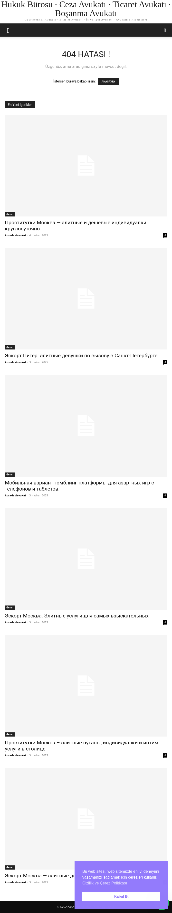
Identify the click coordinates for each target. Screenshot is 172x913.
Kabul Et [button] (121, 896)
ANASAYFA (108, 81)
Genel (9, 214)
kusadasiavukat (15, 235)
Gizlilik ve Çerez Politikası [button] (104, 883)
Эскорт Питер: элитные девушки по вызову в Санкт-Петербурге (81, 356)
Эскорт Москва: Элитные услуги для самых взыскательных (77, 616)
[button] (8, 30)
